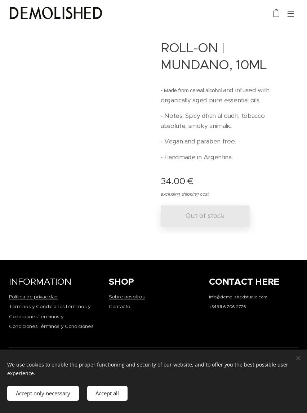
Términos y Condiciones (37, 306)
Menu (291, 13)
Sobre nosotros (127, 297)
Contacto (119, 306)
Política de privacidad (33, 297)
